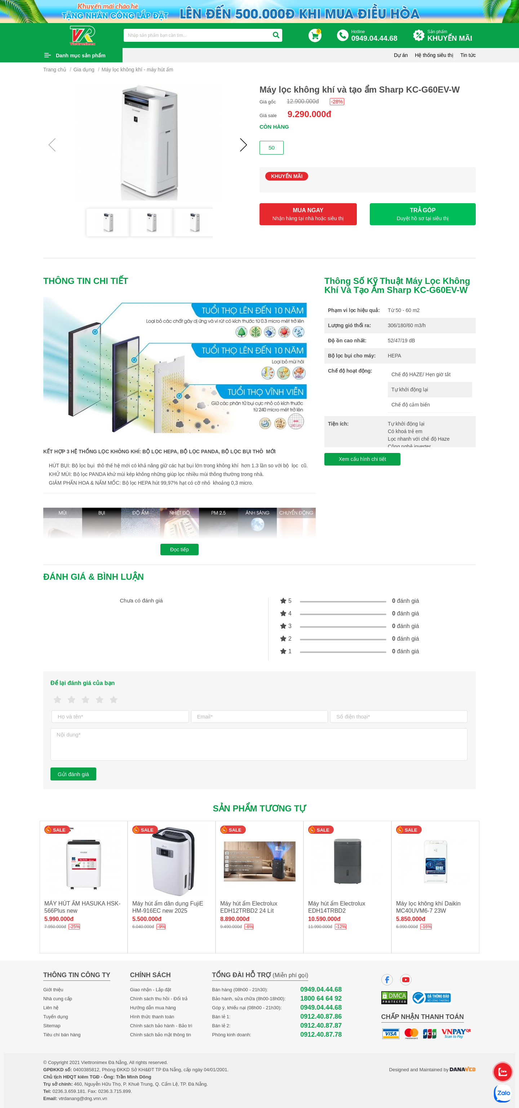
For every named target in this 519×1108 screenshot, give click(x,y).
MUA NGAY (308, 214)
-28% (337, 101)
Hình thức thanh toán (152, 1016)
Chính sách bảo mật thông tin (160, 1034)
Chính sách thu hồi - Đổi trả (159, 998)
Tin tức (468, 55)
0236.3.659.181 (69, 1091)
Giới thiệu (53, 989)
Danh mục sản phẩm (81, 55)
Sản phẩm (451, 36)
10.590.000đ (324, 919)
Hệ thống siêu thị (434, 55)
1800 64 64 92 (321, 999)
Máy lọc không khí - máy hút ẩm (137, 69)
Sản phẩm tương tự (259, 808)
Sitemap (52, 1025)
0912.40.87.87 (321, 1026)
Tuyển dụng (55, 1016)
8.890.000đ (234, 919)
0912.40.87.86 (321, 1017)
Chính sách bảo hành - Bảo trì (161, 1025)
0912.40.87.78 (321, 1035)
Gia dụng (84, 69)
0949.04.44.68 (321, 990)
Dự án (401, 55)
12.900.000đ (303, 101)
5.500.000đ (146, 919)
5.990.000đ (59, 919)
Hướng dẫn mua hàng (153, 1007)
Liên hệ (50, 1007)
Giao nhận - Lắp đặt (150, 989)
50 (272, 147)
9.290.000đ (309, 114)
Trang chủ (54, 69)
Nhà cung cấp (57, 998)
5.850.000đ (410, 919)
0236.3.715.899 (114, 1091)
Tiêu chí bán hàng (62, 1034)
